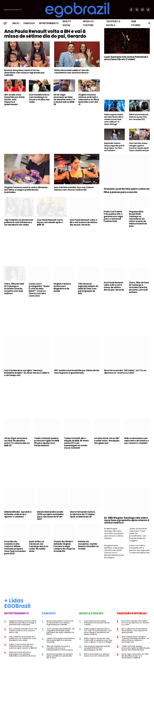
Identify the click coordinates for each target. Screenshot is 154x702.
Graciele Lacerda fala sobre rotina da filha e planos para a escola (126, 191)
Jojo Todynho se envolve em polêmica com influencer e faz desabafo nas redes (18, 223)
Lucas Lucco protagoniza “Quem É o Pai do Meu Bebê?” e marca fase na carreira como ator (39, 291)
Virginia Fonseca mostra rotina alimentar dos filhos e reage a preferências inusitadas (26, 191)
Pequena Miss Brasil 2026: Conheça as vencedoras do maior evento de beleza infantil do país (138, 220)
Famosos (29, 23)
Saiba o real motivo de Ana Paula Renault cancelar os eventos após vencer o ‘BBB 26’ (23, 647)
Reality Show (67, 23)
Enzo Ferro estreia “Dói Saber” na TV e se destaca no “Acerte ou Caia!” (125, 372)
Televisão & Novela (113, 23)
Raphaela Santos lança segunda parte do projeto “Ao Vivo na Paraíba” (114, 147)
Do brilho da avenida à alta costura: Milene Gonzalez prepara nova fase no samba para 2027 (15, 548)
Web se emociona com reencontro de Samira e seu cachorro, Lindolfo (136, 441)
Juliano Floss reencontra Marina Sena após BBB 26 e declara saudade (61, 641)
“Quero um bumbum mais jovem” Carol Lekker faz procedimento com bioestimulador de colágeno (138, 535)
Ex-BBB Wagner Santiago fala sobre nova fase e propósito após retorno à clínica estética (126, 521)
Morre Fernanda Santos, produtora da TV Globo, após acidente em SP (82, 515)
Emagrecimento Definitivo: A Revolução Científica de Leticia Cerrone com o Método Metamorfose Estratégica (114, 552)
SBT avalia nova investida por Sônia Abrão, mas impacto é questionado (14, 110)
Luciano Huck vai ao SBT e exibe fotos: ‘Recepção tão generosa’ (107, 441)
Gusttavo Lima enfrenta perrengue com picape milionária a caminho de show (22, 655)
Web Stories (135, 23)
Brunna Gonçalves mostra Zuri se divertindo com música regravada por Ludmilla (24, 83)
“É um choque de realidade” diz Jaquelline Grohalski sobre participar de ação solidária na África (60, 632)
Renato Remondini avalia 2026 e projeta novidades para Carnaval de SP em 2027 (50, 516)
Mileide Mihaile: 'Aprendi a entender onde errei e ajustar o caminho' (17, 515)
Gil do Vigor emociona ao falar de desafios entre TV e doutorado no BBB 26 (64, 110)
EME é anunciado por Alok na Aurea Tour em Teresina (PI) (138, 117)
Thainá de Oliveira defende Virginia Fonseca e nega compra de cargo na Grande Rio (64, 547)
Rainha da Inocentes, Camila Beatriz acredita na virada (88, 546)
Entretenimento (48, 23)
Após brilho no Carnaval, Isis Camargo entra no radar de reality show (38, 547)
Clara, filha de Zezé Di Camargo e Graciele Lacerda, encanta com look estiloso (14, 290)
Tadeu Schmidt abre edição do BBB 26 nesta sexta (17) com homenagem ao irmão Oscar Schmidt (76, 444)
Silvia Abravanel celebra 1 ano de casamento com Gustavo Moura (71, 82)
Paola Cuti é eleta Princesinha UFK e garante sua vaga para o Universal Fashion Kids (113, 218)
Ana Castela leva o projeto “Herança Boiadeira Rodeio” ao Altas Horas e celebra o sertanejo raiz (26, 374)
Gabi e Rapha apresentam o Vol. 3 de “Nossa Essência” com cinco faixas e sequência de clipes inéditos (98, 632)
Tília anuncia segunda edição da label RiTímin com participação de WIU (88, 290)
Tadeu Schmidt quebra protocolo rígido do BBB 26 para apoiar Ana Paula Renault (46, 443)
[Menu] (5, 23)
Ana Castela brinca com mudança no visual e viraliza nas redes (39, 109)
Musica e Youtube (88, 23)
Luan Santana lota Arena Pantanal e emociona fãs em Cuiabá (126, 58)
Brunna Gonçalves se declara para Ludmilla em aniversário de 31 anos (60, 657)
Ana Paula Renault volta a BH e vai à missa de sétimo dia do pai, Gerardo (51, 39)
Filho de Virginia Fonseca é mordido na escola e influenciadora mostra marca (60, 649)
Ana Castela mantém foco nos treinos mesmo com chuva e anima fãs (74, 189)
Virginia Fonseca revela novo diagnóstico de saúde (62, 288)
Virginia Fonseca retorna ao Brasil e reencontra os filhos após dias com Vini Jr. (88, 110)
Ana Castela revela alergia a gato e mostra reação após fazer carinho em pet (139, 147)
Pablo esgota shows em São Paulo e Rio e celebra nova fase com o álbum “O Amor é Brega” (113, 119)
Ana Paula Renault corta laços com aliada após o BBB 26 (50, 223)
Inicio (15, 23)
